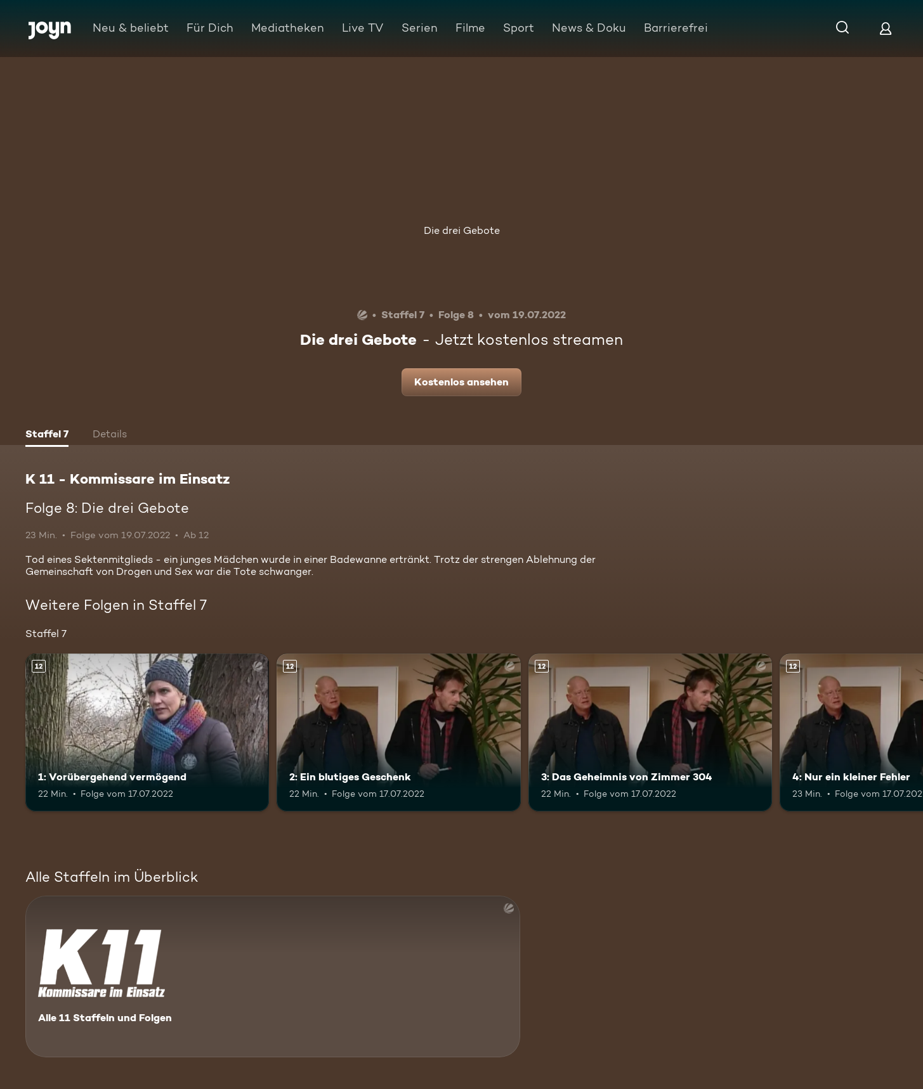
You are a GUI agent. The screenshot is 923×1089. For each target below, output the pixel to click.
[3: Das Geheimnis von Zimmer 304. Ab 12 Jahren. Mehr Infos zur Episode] (650, 733)
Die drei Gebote (462, 230)
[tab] (47, 435)
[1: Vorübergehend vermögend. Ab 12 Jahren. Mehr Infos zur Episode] (147, 733)
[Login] (885, 28)
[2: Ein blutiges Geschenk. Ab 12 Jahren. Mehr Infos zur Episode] (398, 733)
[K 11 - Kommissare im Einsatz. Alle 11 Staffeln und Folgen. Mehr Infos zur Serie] (272, 976)
